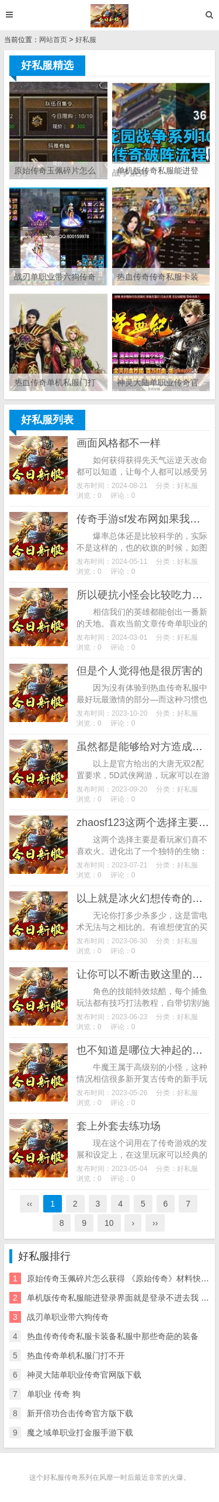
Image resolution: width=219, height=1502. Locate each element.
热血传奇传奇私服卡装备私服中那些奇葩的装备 (113, 1336)
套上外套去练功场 (119, 1126)
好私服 (85, 40)
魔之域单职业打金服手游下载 (80, 1432)
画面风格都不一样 (119, 443)
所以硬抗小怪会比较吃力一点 (145, 595)
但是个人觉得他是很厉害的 (140, 671)
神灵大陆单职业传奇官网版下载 (84, 1374)
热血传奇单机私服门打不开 (76, 1355)
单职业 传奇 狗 (54, 1394)
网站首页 (53, 40)
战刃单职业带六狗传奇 (68, 1317)
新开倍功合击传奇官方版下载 (80, 1413)
